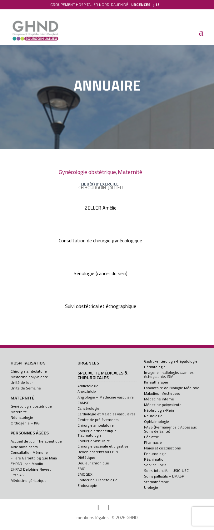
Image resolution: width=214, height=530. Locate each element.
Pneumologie (155, 454)
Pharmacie (153, 442)
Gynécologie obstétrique (87, 172)
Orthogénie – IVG (25, 423)
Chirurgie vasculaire (93, 441)
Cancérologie (88, 408)
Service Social (155, 465)
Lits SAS (17, 475)
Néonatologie (22, 417)
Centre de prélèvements (97, 420)
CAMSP (83, 403)
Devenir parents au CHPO (98, 452)
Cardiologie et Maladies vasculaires (106, 414)
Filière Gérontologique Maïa (34, 458)
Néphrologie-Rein (159, 410)
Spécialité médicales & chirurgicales (102, 375)
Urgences (88, 363)
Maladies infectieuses (162, 393)
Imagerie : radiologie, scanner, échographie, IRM (169, 374)
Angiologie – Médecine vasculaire (105, 397)
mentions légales (93, 517)
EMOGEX (84, 474)
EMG (81, 469)
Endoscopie (87, 485)
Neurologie (153, 416)
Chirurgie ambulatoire (29, 371)
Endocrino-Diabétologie (97, 480)
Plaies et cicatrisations (162, 448)
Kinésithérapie (156, 382)
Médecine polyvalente (29, 377)
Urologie (151, 487)
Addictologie (87, 386)
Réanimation (155, 459)
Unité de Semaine (26, 388)
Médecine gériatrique (29, 480)
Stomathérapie (156, 482)
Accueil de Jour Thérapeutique (36, 441)
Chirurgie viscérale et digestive (102, 446)
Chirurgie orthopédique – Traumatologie (98, 433)
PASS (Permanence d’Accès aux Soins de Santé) (170, 429)
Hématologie (155, 367)
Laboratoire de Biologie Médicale (171, 388)
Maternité (130, 172)
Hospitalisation (28, 363)
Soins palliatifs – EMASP (164, 476)
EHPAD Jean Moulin (27, 464)
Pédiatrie (151, 437)
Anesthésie (86, 391)
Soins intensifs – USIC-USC (166, 470)
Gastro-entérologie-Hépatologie (170, 361)
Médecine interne (159, 399)
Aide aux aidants (24, 447)
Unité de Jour (22, 382)
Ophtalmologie (156, 421)
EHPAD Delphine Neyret (31, 469)
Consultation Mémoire (29, 452)
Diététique (86, 457)
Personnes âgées (30, 433)
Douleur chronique (93, 463)
